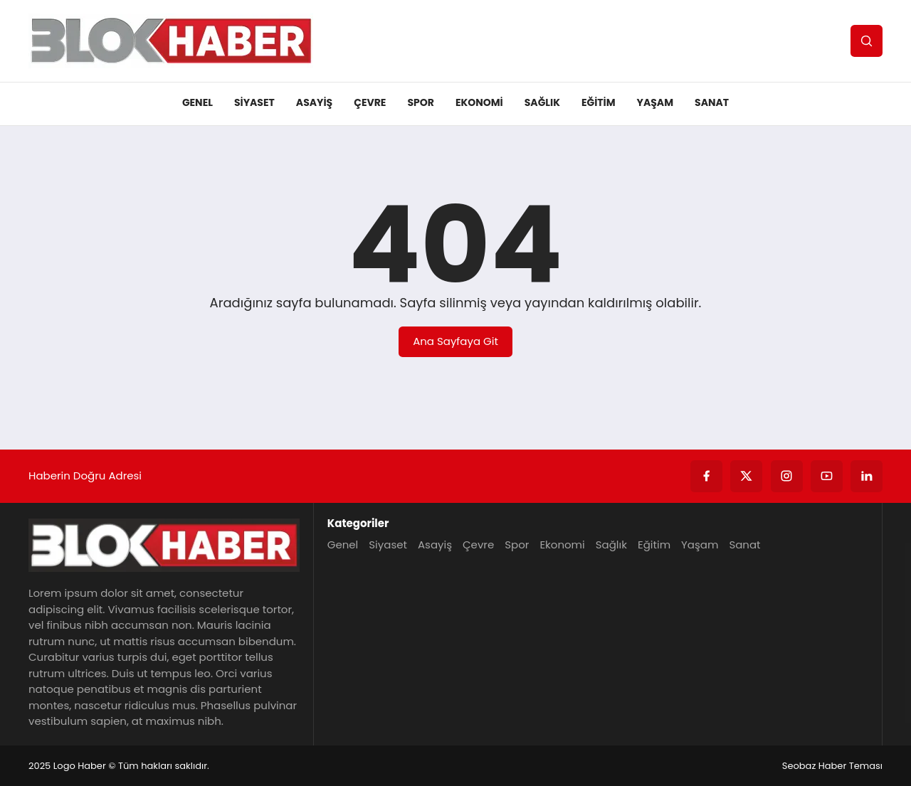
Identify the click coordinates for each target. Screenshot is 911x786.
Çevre (370, 102)
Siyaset (254, 102)
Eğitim (598, 102)
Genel (197, 102)
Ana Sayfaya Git (455, 341)
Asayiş (314, 102)
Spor (420, 102)
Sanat (712, 102)
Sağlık (542, 102)
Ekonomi (479, 102)
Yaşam (655, 102)
